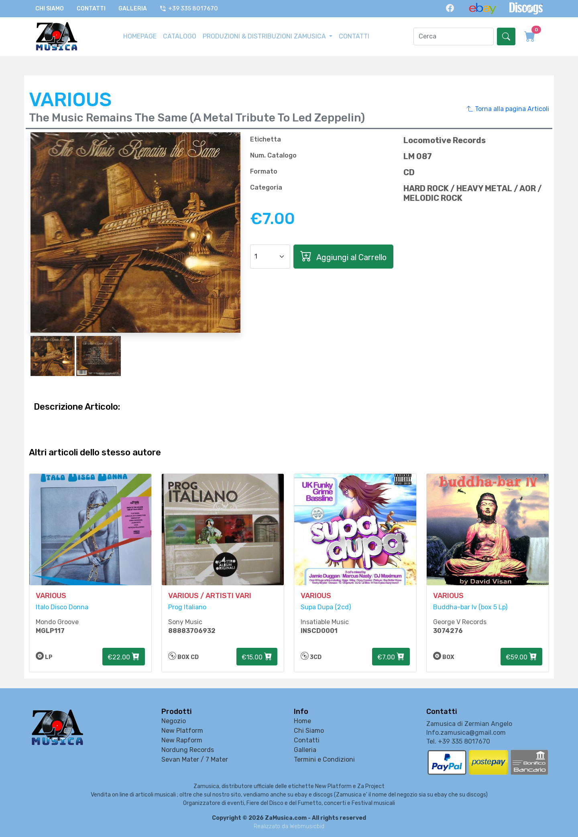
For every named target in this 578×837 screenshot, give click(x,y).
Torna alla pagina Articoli (508, 108)
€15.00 (257, 657)
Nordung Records (187, 750)
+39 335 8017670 (189, 8)
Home (302, 721)
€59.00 (521, 657)
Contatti (91, 8)
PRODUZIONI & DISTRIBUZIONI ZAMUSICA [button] (265, 36)
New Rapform (181, 740)
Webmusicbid (307, 826)
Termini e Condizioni (324, 760)
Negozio (173, 721)
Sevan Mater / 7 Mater (194, 760)
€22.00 (124, 657)
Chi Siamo (49, 8)
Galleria (132, 8)
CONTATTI (354, 36)
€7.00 (391, 657)
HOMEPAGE (140, 36)
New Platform (182, 731)
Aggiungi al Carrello (343, 256)
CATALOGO (179, 36)
